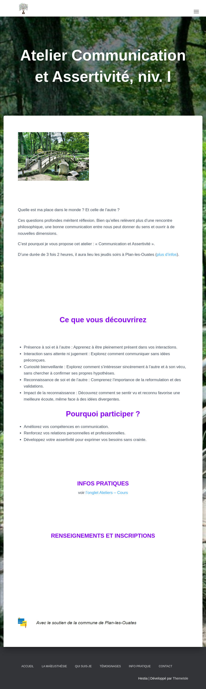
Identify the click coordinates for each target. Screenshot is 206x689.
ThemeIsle (180, 678)
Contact (165, 666)
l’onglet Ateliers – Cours (106, 492)
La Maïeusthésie (54, 666)
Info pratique (140, 666)
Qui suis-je (83, 666)
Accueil (28, 666)
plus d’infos (167, 254)
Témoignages (110, 666)
